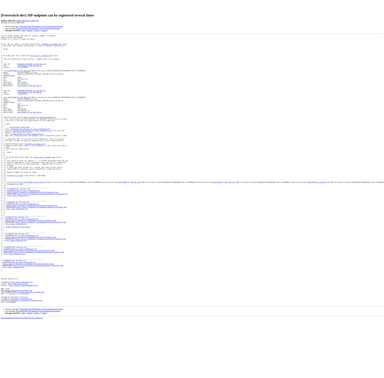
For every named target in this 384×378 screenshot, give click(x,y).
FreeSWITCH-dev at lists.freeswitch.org (23, 222)
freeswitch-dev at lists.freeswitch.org (26, 154)
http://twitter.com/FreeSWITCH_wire (23, 336)
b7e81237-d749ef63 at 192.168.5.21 (31, 70)
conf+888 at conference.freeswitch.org (26, 354)
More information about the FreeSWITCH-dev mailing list (22, 372)
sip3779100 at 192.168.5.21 (19, 78)
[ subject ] (37, 30)
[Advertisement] (192, 6)
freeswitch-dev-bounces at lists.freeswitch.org (30, 148)
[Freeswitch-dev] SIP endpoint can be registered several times (41, 26)
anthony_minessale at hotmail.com (18, 342)
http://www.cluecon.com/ (18, 334)
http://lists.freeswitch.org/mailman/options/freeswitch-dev (42, 226)
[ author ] (44, 30)
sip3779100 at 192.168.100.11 (29, 72)
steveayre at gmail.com (51, 46)
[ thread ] (29, 30)
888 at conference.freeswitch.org (18, 352)
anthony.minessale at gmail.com (27, 21)
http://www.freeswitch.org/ (21, 332)
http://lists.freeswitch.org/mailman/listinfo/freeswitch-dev (32, 224)
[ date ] (23, 30)
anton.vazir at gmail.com (40, 60)
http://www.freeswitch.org (18, 228)
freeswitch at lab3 (15, 204)
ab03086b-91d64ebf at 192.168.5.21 (31, 102)
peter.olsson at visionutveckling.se (39, 134)
